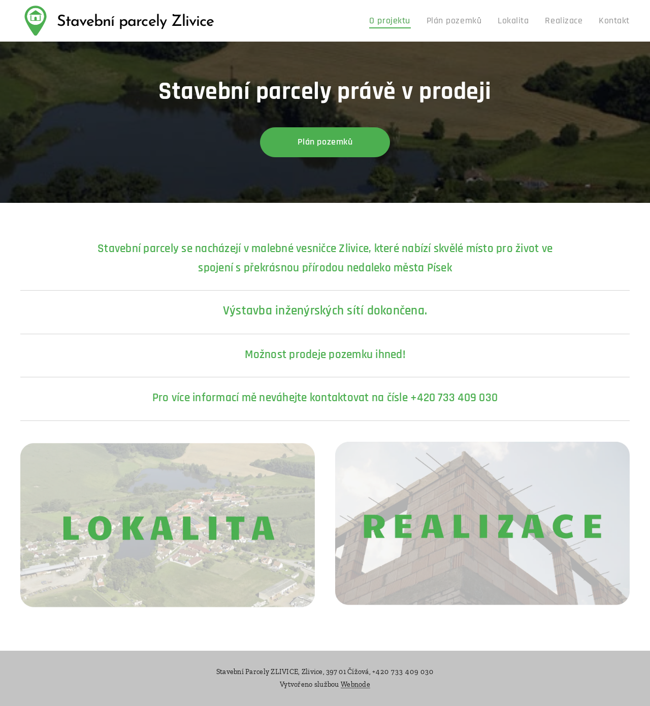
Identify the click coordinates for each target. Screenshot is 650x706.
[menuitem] (410, 20)
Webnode (355, 684)
